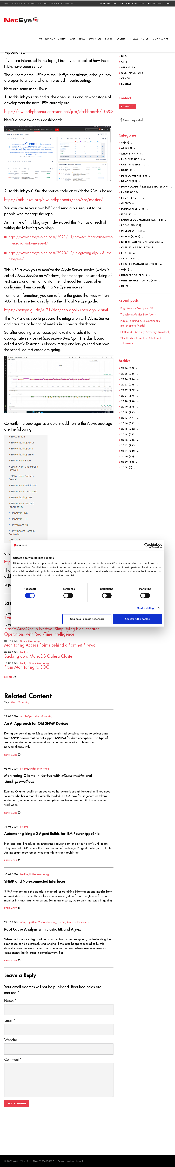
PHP (126, 251)
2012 (128, 447)
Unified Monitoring (52, 39)
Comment (13, 1091)
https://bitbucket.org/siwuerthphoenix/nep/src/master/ (53, 210)
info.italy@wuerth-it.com (129, 3)
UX (125, 284)
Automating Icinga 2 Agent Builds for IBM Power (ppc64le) (57, 864)
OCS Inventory (132, 72)
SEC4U (109, 39)
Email (9, 1052)
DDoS (126, 169)
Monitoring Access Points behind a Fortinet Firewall (51, 676)
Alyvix (13, 733)
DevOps (129, 180)
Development (134, 175)
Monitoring (23, 733)
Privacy (61, 1161)
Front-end (131, 197)
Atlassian (128, 67)
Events (121, 39)
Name (10, 1032)
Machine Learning (47, 953)
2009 (127, 463)
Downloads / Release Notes (146, 186)
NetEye (24, 683)
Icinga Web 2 (133, 208)
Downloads (161, 39)
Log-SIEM (95, 39)
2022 (128, 392)
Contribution (134, 164)
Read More (10, 785)
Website (10, 1071)
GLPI (124, 61)
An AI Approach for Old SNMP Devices (39, 754)
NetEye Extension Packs (140, 240)
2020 (128, 403)
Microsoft (131, 229)
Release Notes (139, 39)
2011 (128, 452)
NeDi (124, 56)
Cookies (71, 1161)
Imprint (80, 1161)
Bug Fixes (132, 158)
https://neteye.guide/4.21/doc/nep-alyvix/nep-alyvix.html (56, 330)
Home (7, 3)
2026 (127, 370)
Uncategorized (134, 273)
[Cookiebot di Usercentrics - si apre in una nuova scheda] (147, 545)
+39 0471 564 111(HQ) (159, 3)
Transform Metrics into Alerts (30, 649)
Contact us (127, 106)
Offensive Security (138, 246)
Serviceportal (131, 119)
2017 (128, 419)
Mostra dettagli (146, 608)
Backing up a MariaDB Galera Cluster (39, 687)
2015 (128, 430)
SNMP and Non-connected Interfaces (38, 912)
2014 (128, 436)
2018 (128, 414)
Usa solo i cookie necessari (87, 618)
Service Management (140, 262)
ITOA (82, 39)
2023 (128, 387)
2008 (126, 469)
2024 (128, 381)
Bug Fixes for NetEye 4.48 (138, 306)
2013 (128, 441)
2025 (128, 376)
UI (125, 268)
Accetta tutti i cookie (137, 618)
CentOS (126, 78)
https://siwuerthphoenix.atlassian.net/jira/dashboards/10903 (59, 115)
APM (14, 3)
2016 (128, 425)
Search (105, 3)
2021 (128, 398)
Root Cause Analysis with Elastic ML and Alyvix (46, 960)
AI (21, 747)
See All (8, 708)
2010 (127, 458)
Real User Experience (30, 3)
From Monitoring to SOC (26, 698)
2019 (128, 409)
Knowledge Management (142, 218)
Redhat (126, 83)
